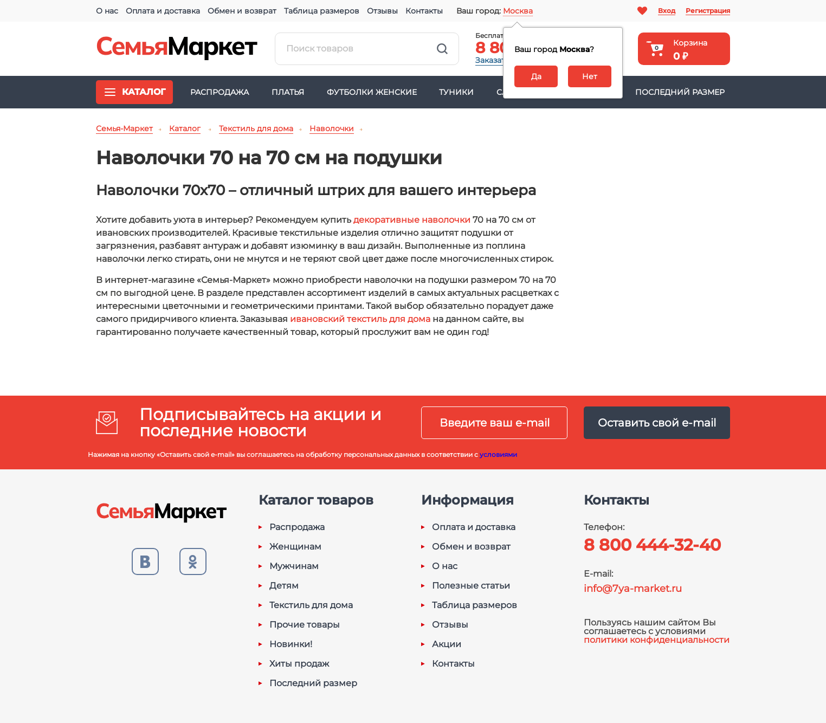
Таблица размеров (321, 11)
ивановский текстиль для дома (360, 319)
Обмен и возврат (242, 11)
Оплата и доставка (163, 11)
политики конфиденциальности (657, 640)
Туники (456, 92)
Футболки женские (372, 92)
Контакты (424, 11)
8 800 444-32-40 (652, 545)
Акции (446, 644)
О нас (107, 11)
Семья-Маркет (177, 49)
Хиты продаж (299, 664)
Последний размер (680, 92)
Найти (442, 48)
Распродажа (219, 92)
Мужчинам (294, 566)
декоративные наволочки (411, 220)
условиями (498, 454)
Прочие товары (304, 625)
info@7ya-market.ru (633, 589)
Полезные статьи (471, 586)
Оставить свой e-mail (657, 422)
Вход (666, 11)
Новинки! (290, 644)
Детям (284, 586)
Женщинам (295, 547)
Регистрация (708, 11)
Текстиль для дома (311, 605)
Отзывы (382, 11)
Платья (288, 92)
